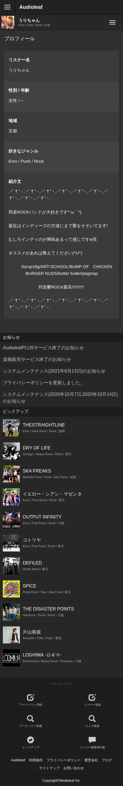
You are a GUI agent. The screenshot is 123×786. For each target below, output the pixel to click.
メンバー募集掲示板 (92, 743)
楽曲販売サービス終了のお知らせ (37, 359)
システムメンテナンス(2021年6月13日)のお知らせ (54, 371)
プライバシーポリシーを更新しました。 (44, 382)
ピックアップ (30, 743)
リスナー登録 (92, 700)
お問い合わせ (73, 768)
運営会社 (91, 760)
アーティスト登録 (30, 700)
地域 (13, 120)
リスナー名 (19, 59)
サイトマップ (49, 768)
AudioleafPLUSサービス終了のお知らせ (43, 347)
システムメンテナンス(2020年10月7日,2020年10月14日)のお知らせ (60, 398)
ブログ (107, 760)
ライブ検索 (92, 721)
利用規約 (36, 760)
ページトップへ (62, 684)
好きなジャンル (23, 151)
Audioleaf (31, 7)
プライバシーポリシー (64, 760)
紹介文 (15, 181)
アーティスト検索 (30, 721)
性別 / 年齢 (19, 90)
